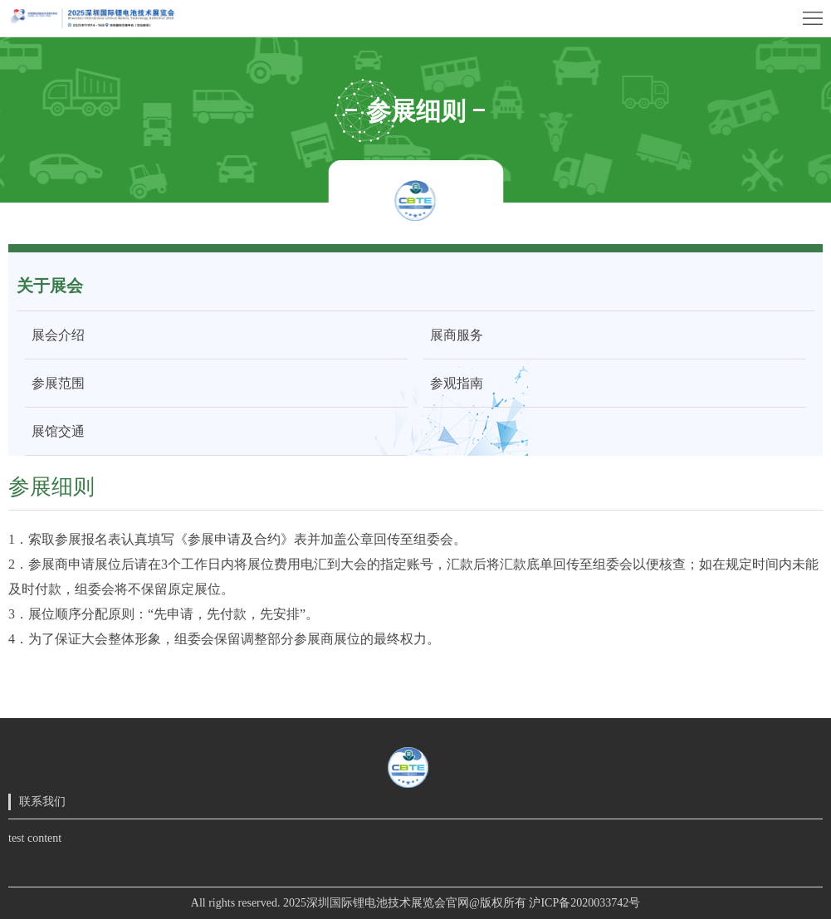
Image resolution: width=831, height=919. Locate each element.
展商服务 (453, 335)
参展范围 (55, 383)
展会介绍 (55, 335)
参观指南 (453, 383)
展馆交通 (55, 431)
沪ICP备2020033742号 (584, 903)
